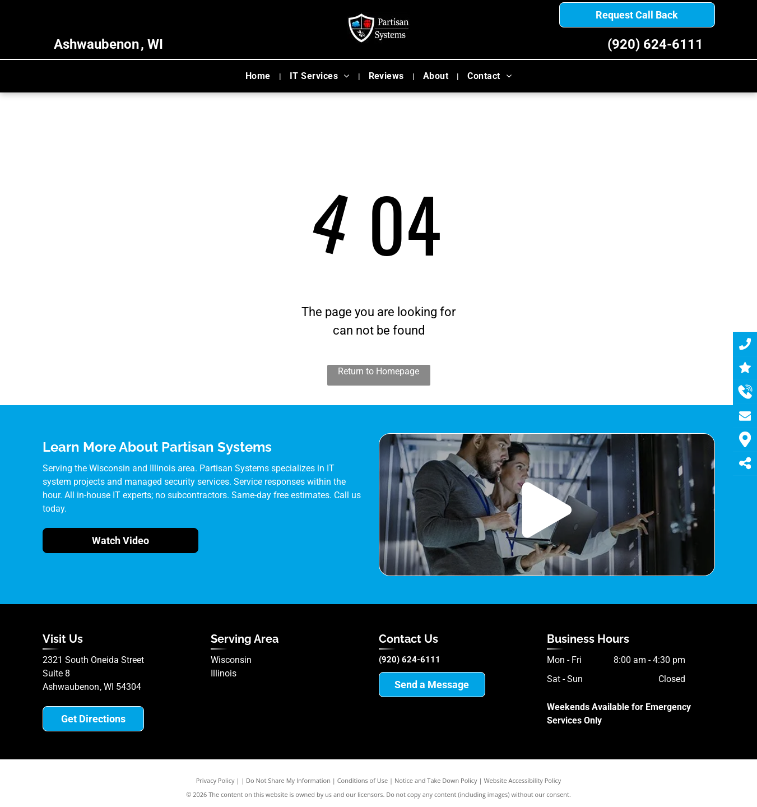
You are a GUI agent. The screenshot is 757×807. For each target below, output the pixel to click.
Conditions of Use (362, 780)
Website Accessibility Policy (522, 780)
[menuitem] (259, 76)
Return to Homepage (378, 371)
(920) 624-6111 (655, 44)
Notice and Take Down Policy (435, 780)
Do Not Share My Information (288, 780)
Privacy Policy (215, 780)
